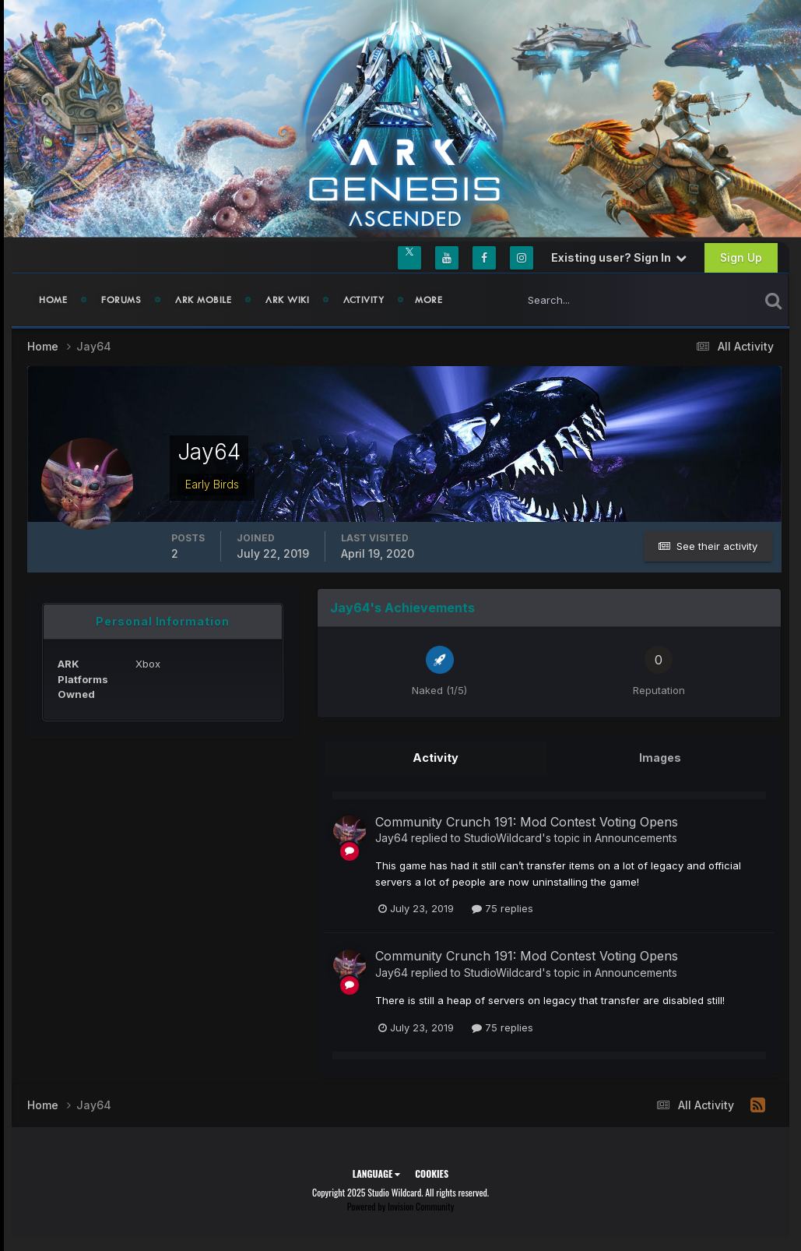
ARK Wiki (287, 299)
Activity (363, 299)
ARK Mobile (203, 299)
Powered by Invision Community (401, 1204)
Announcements (636, 836)
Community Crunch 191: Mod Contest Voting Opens (526, 820)
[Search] (586, 300)
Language (376, 1172)
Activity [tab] (436, 757)
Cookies (431, 1172)
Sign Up (741, 257)
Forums (121, 299)
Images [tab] (660, 757)
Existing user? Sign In (619, 257)
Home (53, 299)
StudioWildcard (503, 836)
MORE (428, 299)
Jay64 (391, 836)
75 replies (502, 907)
